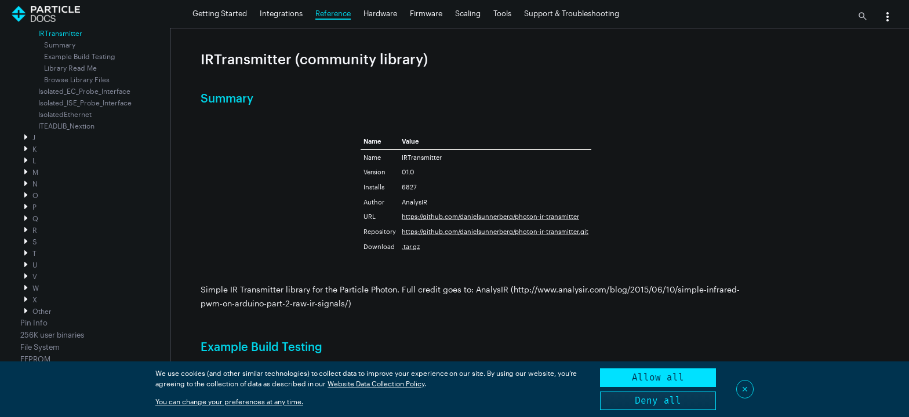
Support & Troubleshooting (571, 13)
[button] (888, 18)
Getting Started (219, 13)
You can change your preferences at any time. (229, 401)
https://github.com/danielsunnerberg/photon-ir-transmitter (490, 216)
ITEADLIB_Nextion (66, 126)
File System (40, 347)
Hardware (380, 13)
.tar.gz (411, 246)
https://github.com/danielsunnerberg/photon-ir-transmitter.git (495, 231)
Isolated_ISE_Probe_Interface (85, 102)
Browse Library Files (77, 79)
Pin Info (34, 322)
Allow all (658, 377)
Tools (502, 13)
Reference (333, 13)
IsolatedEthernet (65, 114)
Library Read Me (70, 68)
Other (42, 311)
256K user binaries (52, 334)
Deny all (658, 400)
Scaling (468, 13)
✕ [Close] (744, 388)
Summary (59, 45)
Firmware (426, 13)
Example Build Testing (79, 56)
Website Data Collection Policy (376, 383)
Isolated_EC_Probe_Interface (84, 91)
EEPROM (35, 359)
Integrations (281, 13)
